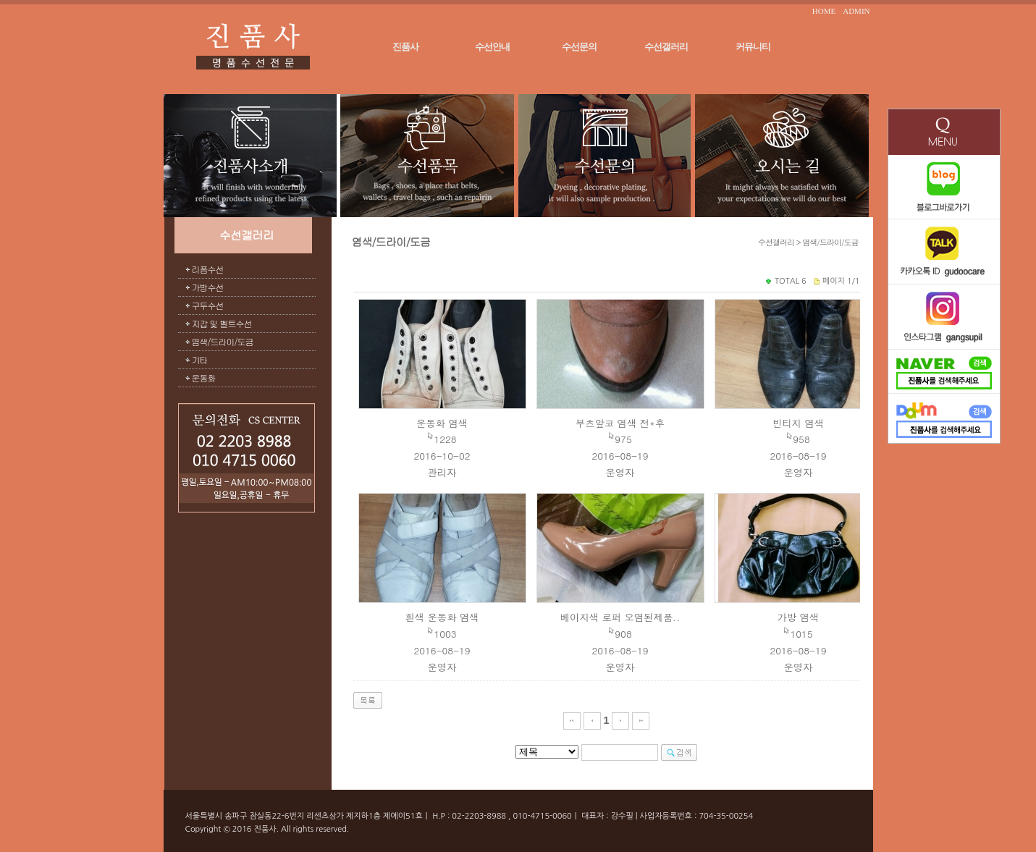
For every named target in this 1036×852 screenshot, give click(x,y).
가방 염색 (799, 617)
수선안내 (492, 46)
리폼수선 (208, 269)
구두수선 (208, 305)
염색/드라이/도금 (222, 341)
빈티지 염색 (798, 423)
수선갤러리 (666, 46)
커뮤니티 (753, 46)
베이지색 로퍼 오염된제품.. (620, 617)
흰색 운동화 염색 (442, 617)
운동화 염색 (442, 423)
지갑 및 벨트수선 (222, 323)
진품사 (405, 46)
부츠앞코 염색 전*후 (620, 423)
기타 (200, 359)
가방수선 (208, 287)
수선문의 (579, 46)
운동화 (204, 377)
